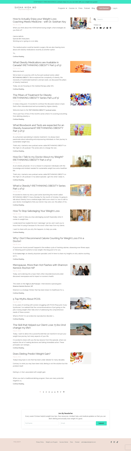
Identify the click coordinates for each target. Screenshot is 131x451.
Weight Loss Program (52, 447)
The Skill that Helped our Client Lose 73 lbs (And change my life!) (37, 331)
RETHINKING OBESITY (21, 81)
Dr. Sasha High (20, 258)
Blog (93, 8)
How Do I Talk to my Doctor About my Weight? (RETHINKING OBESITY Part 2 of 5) (39, 162)
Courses (73, 8)
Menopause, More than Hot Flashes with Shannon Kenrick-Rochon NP (36, 271)
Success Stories (64, 447)
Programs (62, 8)
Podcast (87, 8)
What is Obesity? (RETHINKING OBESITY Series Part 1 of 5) (36, 191)
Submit (101, 428)
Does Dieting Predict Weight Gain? (32, 358)
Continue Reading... (19, 60)
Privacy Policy (40, 447)
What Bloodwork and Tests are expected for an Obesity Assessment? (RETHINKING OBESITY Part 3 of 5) (40, 131)
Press (80, 8)
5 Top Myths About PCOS (27, 303)
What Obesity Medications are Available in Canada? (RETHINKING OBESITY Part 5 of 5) (38, 67)
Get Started (103, 8)
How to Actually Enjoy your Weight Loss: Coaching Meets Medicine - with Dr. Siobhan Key (38, 21)
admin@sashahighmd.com (88, 447)
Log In (115, 8)
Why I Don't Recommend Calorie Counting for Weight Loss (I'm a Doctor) (50, 244)
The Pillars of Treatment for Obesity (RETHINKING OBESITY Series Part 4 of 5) (37, 100)
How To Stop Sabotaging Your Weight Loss (37, 215)
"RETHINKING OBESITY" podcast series (42, 114)
